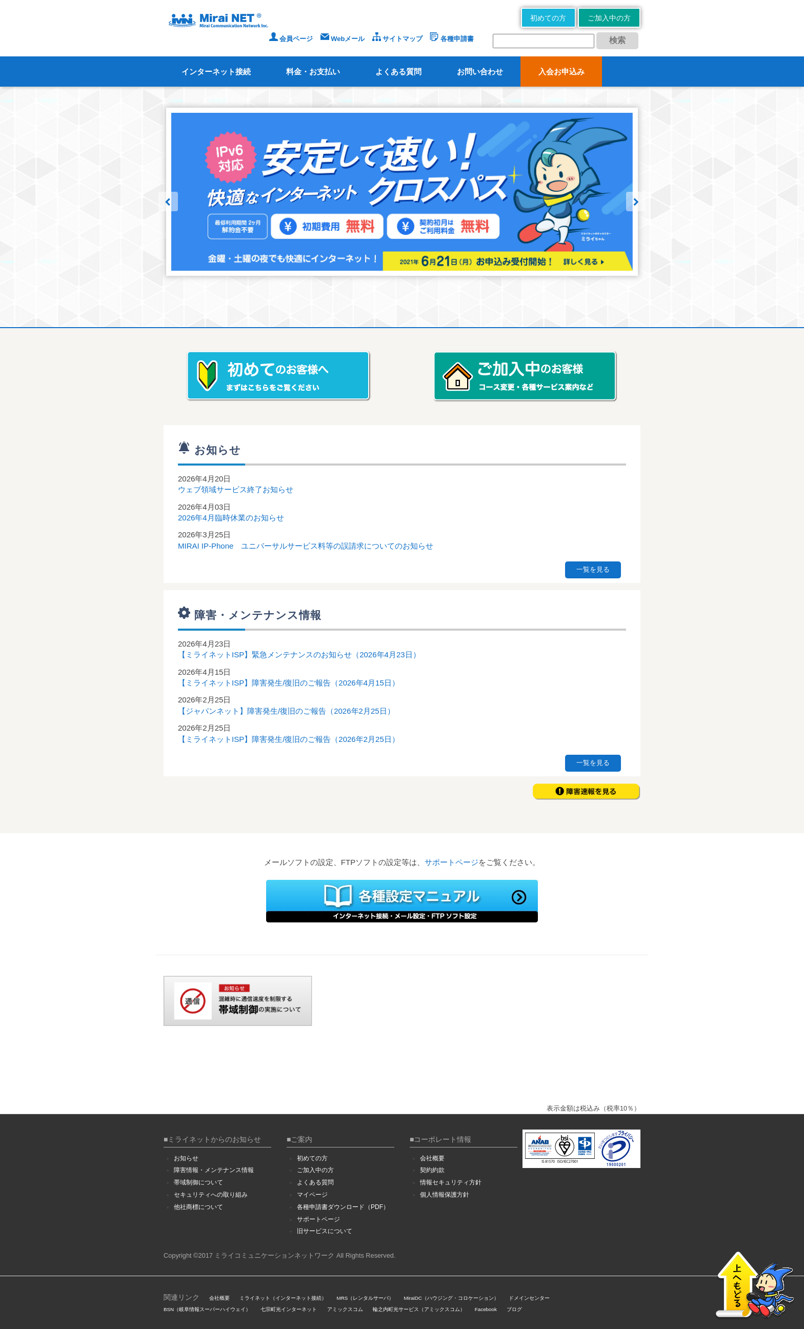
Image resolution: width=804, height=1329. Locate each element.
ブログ (514, 1309)
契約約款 (432, 1170)
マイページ (312, 1194)
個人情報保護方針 (444, 1194)
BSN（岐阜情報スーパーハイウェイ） (207, 1309)
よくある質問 (398, 71)
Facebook (486, 1309)
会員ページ (291, 39)
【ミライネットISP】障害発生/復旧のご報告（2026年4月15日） (288, 682)
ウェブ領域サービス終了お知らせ (235, 489)
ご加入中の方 (609, 18)
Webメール (342, 39)
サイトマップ (397, 39)
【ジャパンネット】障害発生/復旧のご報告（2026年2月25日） (286, 711)
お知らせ (186, 1158)
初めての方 (548, 18)
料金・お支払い (313, 71)
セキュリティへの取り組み (211, 1194)
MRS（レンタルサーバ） (365, 1298)
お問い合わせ (480, 71)
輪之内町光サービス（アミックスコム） (419, 1309)
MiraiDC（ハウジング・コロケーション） (451, 1298)
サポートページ (451, 862)
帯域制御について (198, 1182)
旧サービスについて (324, 1231)
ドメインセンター (529, 1298)
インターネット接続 (216, 71)
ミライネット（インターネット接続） (283, 1298)
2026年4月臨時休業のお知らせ (231, 517)
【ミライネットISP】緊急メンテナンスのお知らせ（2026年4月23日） (299, 654)
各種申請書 (452, 39)
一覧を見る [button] (593, 569)
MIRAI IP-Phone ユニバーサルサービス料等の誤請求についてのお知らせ (305, 545)
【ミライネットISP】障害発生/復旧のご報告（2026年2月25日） (288, 739)
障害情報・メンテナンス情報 (214, 1170)
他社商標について (198, 1207)
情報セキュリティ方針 (450, 1182)
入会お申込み (561, 71)
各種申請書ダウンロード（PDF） (343, 1207)
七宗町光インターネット (288, 1309)
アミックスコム (345, 1309)
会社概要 (432, 1158)
